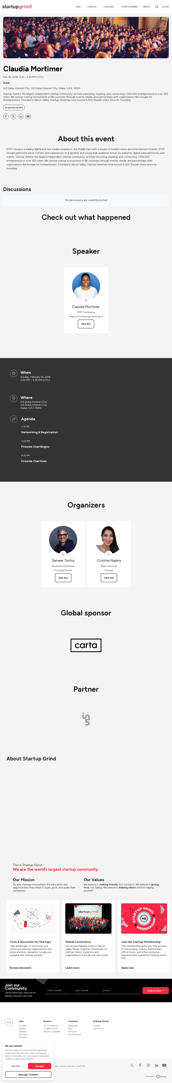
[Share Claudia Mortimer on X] (13, 116)
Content (108, 6)
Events (92, 6)
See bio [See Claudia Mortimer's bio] (86, 323)
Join (77, 6)
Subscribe (154, 990)
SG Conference (50, 1025)
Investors (23, 1025)
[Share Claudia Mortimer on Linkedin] (20, 116)
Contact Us (98, 1028)
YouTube (72, 1031)
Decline (15, 1066)
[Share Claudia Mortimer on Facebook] (6, 116)
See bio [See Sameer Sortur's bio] (63, 577)
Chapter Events (50, 1028)
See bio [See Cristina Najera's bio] (109, 577)
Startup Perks (129, 6)
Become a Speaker (51, 1031)
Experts (22, 1028)
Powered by (156, 1076)
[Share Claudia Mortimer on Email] (28, 116)
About (146, 6)
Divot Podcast (74, 1034)
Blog (70, 1028)
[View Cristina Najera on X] (108, 554)
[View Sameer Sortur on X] (63, 554)
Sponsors (23, 1034)
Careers (96, 1025)
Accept (40, 1066)
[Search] (157, 6)
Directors (23, 1037)
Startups (22, 1031)
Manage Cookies (28, 1074)
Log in (165, 6)
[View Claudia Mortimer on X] (86, 300)
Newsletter (73, 1025)
